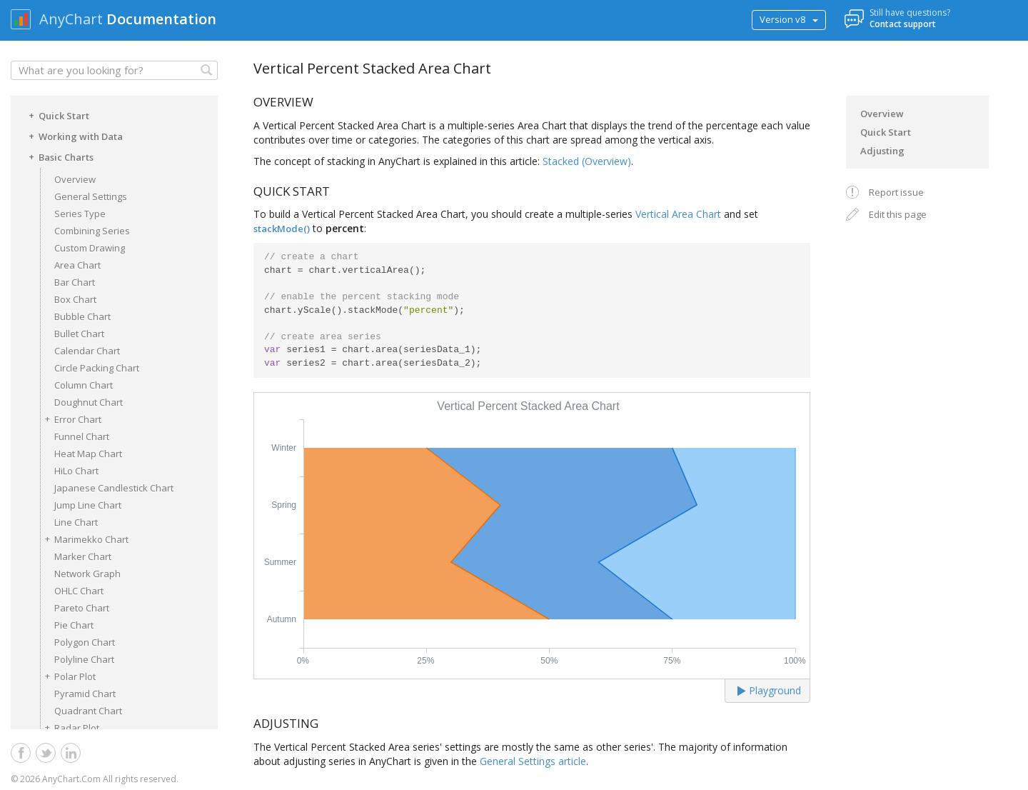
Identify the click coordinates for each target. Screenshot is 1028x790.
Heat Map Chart (88, 453)
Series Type (80, 213)
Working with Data (73, 135)
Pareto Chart (81, 607)
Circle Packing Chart (96, 367)
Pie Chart (74, 625)
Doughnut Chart (88, 402)
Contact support (903, 24)
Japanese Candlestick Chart (113, 487)
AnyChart (71, 19)
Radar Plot (69, 727)
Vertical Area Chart (678, 214)
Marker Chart (82, 556)
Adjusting (882, 150)
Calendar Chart (87, 350)
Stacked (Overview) (587, 161)
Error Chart (70, 418)
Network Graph (87, 573)
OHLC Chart (79, 590)
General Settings (90, 196)
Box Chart (75, 299)
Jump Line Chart (87, 505)
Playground (769, 690)
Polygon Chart (84, 642)
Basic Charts (59, 156)
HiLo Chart (76, 470)
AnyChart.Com (71, 779)
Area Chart (77, 265)
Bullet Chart (79, 333)
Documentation (161, 19)
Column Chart (83, 385)
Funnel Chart (81, 436)
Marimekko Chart (84, 538)
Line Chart (76, 522)
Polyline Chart (84, 659)
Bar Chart (74, 282)
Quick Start (56, 115)
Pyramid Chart (85, 693)
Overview (75, 179)
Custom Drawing (89, 247)
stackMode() (281, 228)
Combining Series (92, 230)
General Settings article (533, 761)
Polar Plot (68, 676)
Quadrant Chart (88, 710)
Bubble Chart (82, 316)
